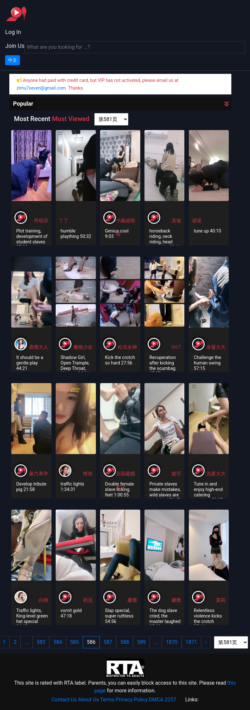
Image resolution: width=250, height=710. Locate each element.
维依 (88, 474)
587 (108, 642)
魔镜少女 (83, 347)
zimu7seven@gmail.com (41, 88)
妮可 (176, 474)
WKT (176, 347)
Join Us (14, 45)
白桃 (43, 600)
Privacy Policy (132, 700)
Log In (13, 32)
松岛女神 (127, 347)
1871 (191, 642)
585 (74, 642)
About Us (88, 700)
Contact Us (64, 700)
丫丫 (64, 221)
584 (57, 642)
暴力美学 (38, 474)
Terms (107, 700)
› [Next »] (206, 642)
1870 (172, 642)
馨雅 (132, 600)
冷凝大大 (216, 347)
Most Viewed (70, 119)
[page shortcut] (111, 119)
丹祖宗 (41, 221)
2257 (170, 700)
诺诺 (197, 221)
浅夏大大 (216, 474)
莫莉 (221, 600)
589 (141, 642)
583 (41, 642)
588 (124, 642)
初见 (88, 600)
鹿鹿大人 (38, 347)
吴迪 (176, 221)
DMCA (156, 700)
